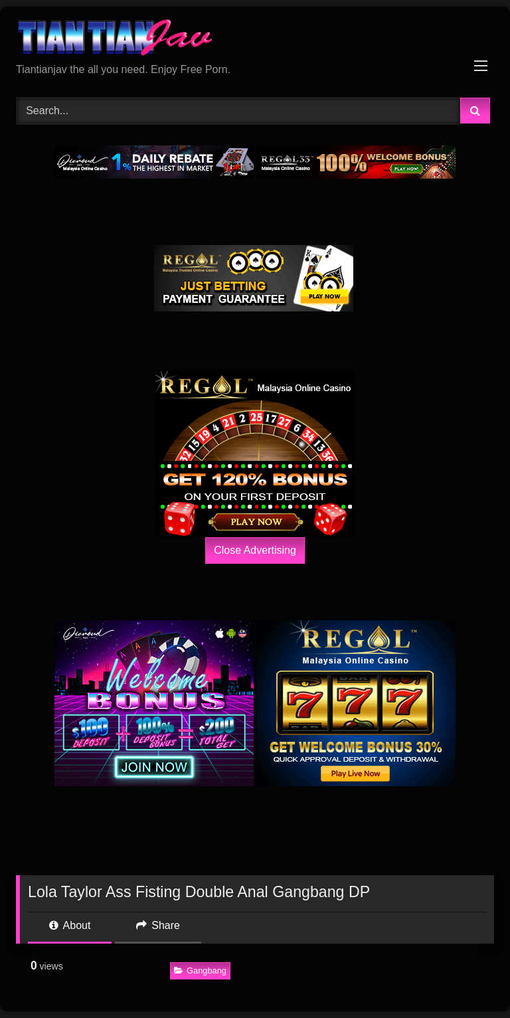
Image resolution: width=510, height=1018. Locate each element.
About (69, 925)
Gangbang (200, 971)
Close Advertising (255, 550)
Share (158, 925)
